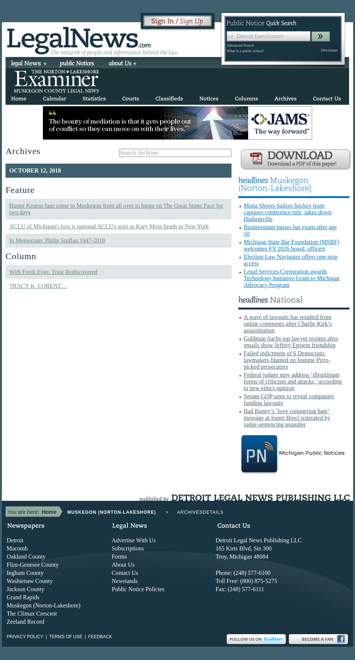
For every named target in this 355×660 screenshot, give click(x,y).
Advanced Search (240, 45)
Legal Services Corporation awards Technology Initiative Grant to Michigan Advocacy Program (291, 278)
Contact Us (125, 573)
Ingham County (25, 573)
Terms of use (65, 636)
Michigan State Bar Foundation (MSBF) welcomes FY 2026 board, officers (291, 245)
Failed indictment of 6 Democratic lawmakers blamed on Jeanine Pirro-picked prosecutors (287, 360)
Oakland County (26, 556)
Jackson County (25, 589)
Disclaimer (329, 50)
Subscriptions (128, 548)
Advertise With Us (134, 540)
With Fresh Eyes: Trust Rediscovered (53, 272)
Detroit (15, 540)
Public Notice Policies (138, 589)
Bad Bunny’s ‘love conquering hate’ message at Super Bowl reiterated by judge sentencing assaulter (287, 418)
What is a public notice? (245, 51)
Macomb (17, 548)
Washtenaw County (30, 581)
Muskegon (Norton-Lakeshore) (44, 605)
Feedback (100, 636)
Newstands (125, 581)
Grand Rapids (23, 597)
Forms (119, 556)
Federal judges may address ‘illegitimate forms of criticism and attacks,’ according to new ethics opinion (293, 381)
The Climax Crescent (32, 613)
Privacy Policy (25, 636)
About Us (123, 565)
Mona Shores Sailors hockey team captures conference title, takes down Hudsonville (287, 212)
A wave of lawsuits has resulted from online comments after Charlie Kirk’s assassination (288, 324)
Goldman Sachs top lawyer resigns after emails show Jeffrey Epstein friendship (291, 341)
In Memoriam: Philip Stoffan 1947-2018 (57, 240)
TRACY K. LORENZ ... (38, 286)
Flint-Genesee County (33, 565)
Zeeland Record (25, 622)
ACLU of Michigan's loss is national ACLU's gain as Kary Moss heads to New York (109, 226)
